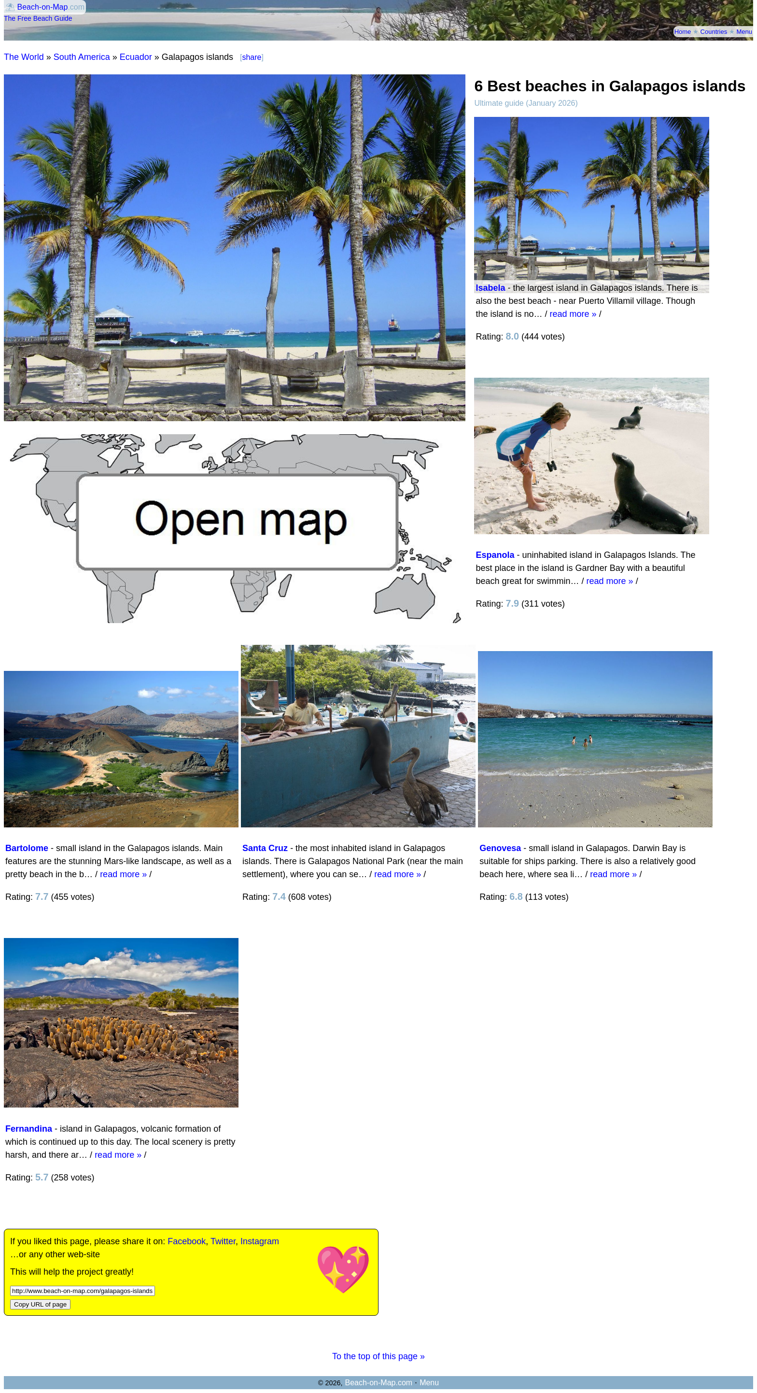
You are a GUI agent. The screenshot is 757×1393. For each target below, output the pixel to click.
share (251, 57)
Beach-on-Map (42, 7)
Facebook (187, 1241)
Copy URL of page (40, 1304)
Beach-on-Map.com (378, 1383)
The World (24, 57)
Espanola (495, 555)
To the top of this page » (378, 1356)
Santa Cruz (265, 848)
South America (82, 57)
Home (682, 31)
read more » (573, 314)
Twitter (223, 1241)
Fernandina (28, 1129)
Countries (714, 31)
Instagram (259, 1241)
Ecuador (136, 57)
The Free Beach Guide (38, 18)
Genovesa (500, 848)
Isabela (490, 288)
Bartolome (26, 848)
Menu (744, 31)
